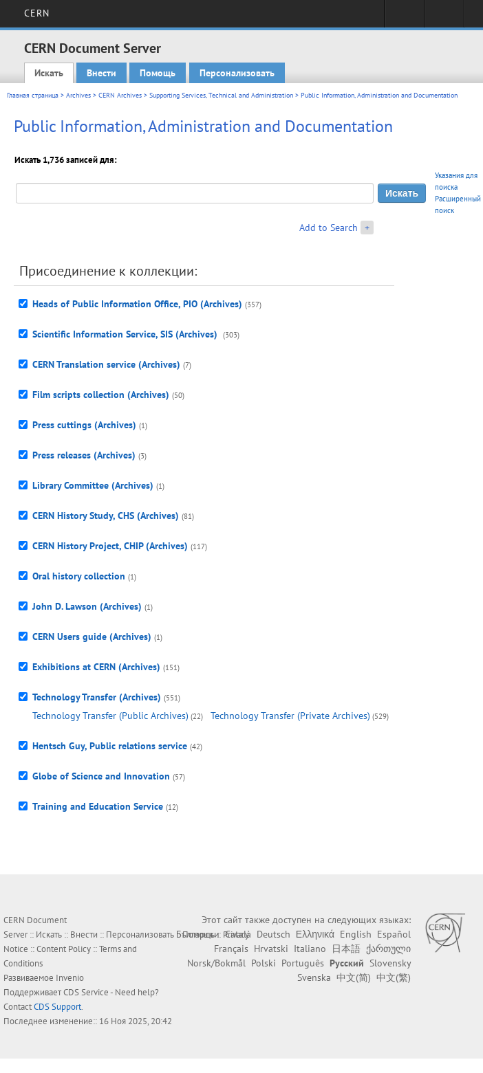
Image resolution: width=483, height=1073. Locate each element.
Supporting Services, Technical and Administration (221, 95)
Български (197, 934)
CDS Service (86, 992)
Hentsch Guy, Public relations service (109, 746)
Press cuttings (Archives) (84, 425)
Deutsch (273, 934)
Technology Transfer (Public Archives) (110, 715)
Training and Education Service (97, 806)
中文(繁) (393, 977)
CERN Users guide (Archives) (91, 636)
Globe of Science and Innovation (101, 776)
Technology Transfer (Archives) (96, 697)
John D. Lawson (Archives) (87, 606)
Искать (48, 73)
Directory (444, 18)
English (356, 934)
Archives (78, 95)
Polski (263, 963)
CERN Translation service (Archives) (106, 364)
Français (231, 948)
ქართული (388, 948)
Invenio (70, 978)
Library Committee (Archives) (92, 485)
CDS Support (57, 1007)
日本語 (346, 948)
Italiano (310, 948)
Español (394, 934)
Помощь (157, 73)
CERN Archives (120, 95)
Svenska (314, 977)
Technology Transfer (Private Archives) (290, 715)
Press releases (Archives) (84, 455)
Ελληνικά (315, 934)
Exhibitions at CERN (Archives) (96, 667)
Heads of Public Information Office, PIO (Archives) (137, 304)
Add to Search (328, 227)
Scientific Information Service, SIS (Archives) (126, 334)
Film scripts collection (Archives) (100, 394)
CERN (37, 13)
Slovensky (390, 963)
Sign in (404, 18)
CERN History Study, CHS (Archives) (105, 515)
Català (238, 934)
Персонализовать (237, 73)
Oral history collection (78, 576)
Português (302, 963)
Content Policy (63, 949)
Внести (101, 73)
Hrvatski (271, 948)
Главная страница (32, 95)
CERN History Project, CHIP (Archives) (110, 546)
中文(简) (353, 977)
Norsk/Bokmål (216, 963)
